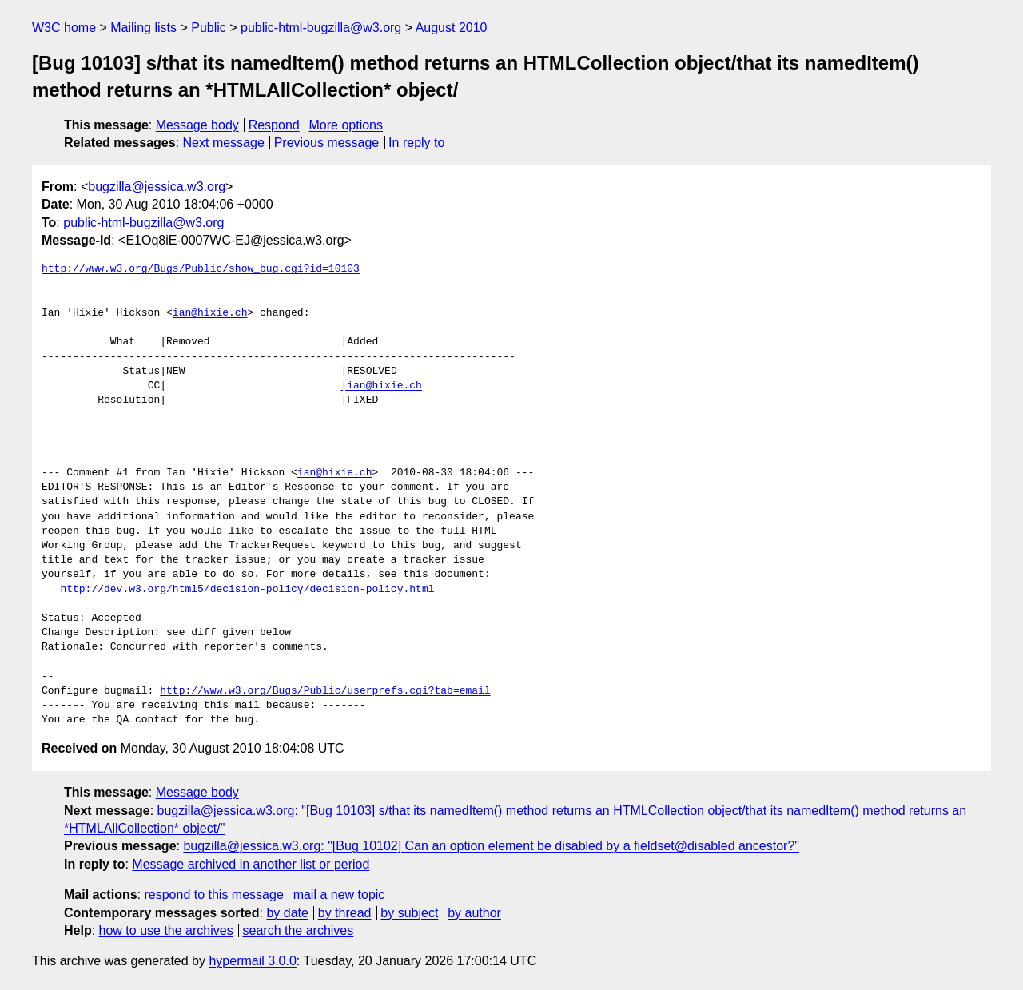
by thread (345, 913)
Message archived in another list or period (250, 864)
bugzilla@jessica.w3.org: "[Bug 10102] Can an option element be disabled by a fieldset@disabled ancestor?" (491, 846)
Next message (224, 142)
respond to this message (213, 894)
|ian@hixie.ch (380, 386)
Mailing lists (143, 27)
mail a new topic (339, 894)
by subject (409, 913)
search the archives (298, 930)
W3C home (64, 27)
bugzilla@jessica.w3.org (156, 186)
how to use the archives (166, 930)
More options (346, 125)
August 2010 (452, 27)
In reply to (416, 142)
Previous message (327, 142)
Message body (197, 125)
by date (287, 913)
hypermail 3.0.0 (252, 961)
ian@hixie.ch (210, 313)
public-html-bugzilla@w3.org (321, 27)
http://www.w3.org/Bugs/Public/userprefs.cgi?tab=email (325, 691)
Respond (274, 125)
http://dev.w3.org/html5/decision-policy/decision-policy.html (247, 589)
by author (474, 913)
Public (208, 27)
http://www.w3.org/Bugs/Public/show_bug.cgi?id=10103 (201, 269)
